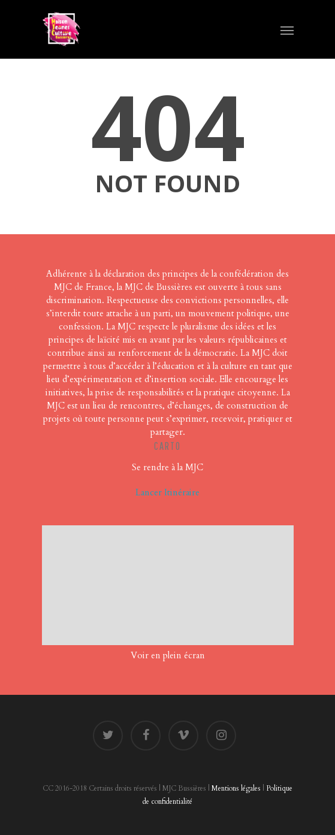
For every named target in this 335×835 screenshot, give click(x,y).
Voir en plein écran (168, 655)
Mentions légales (236, 788)
